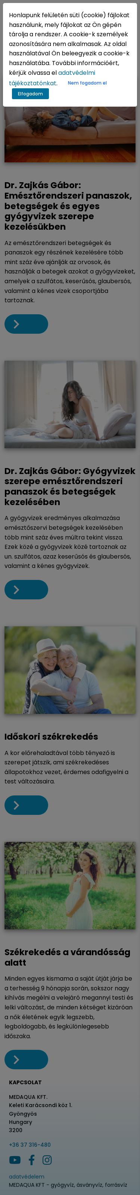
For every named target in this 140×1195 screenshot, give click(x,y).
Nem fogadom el (87, 83)
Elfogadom (30, 94)
